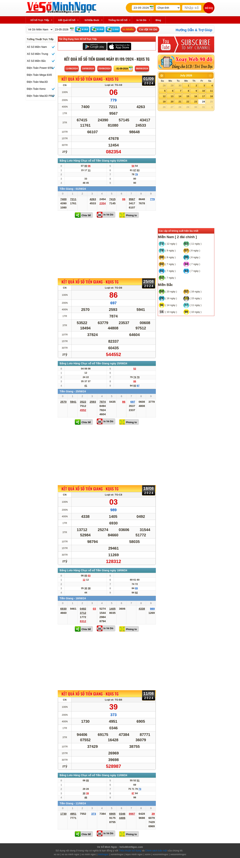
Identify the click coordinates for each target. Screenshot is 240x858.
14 (179, 96)
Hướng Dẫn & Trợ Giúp (194, 30)
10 (203, 90)
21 (179, 101)
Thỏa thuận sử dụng (130, 850)
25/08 (104, 68)
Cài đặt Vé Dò (148, 29)
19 (164, 101)
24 (203, 101)
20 (172, 101)
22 (187, 101)
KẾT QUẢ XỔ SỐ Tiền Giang (90, 79)
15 (187, 96)
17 (203, 96)
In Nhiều (128, 29)
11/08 (71, 68)
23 (195, 101)
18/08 (88, 68)
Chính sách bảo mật (156, 850)
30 (179, 85)
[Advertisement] (107, 247)
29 (172, 85)
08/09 (142, 68)
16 (195, 96)
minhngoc (103, 854)
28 (164, 85)
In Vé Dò (108, 214)
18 (211, 96)
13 (172, 96)
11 (211, 90)
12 (164, 96)
